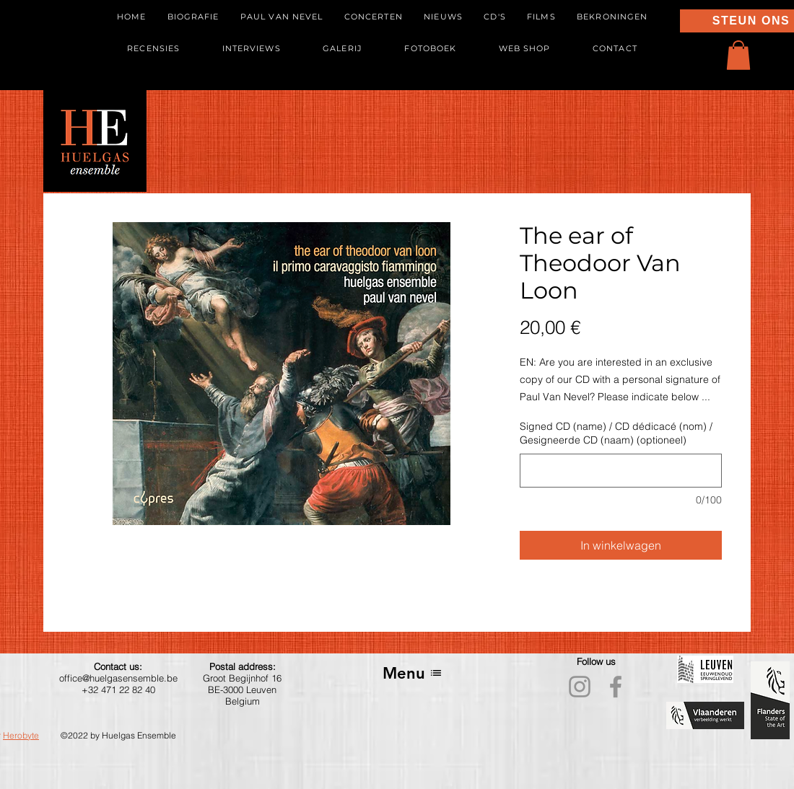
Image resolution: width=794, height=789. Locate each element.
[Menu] (412, 673)
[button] (738, 55)
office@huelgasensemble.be (118, 678)
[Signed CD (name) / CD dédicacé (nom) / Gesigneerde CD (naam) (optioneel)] (620, 470)
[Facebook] (615, 686)
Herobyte (21, 735)
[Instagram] (579, 686)
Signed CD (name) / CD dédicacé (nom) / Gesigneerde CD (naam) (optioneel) (616, 433)
